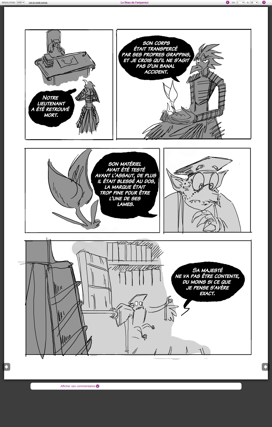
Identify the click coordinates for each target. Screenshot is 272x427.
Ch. (233, 2)
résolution (8, 2)
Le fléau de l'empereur (135, 2)
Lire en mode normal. (38, 2)
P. (248, 2)
